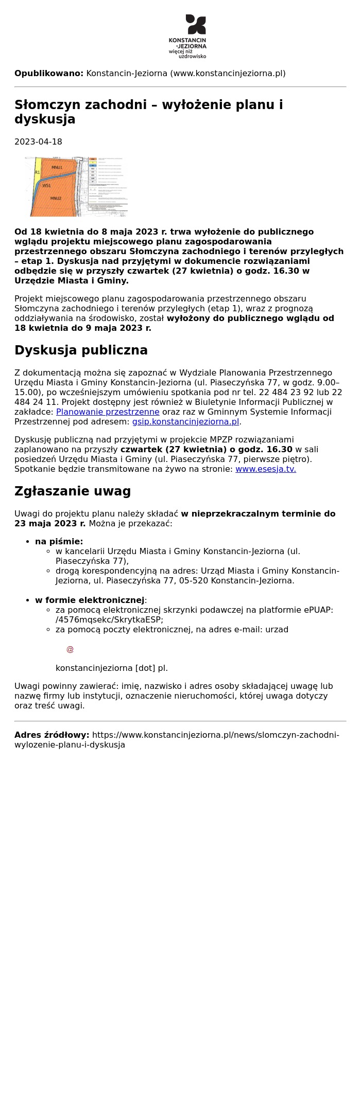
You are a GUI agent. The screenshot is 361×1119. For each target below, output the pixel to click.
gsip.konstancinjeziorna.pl (185, 422)
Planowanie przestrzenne (108, 412)
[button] (180, 187)
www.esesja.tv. (265, 469)
